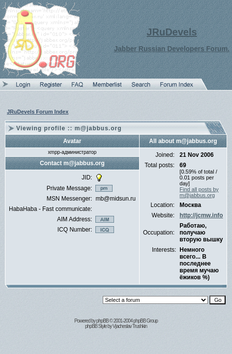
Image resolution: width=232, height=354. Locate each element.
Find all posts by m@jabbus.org (198, 192)
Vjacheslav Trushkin (130, 326)
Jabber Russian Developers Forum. (172, 49)
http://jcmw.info (201, 215)
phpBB (102, 321)
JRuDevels (171, 32)
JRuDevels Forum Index (37, 112)
